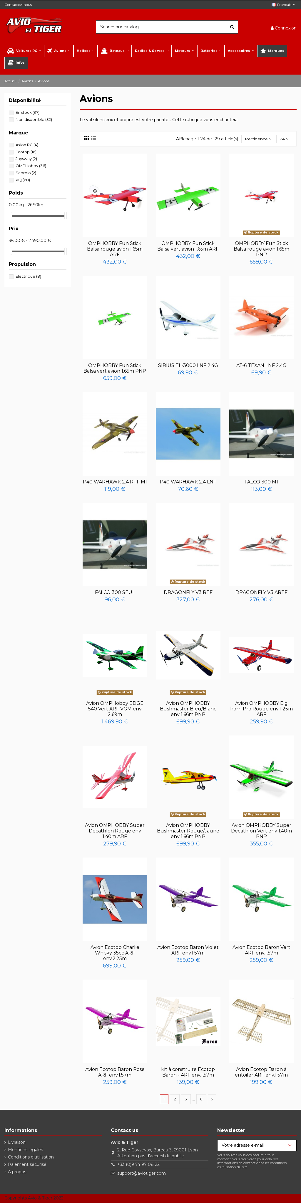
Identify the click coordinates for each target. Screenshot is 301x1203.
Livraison (17, 1142)
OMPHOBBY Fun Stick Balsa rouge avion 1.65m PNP (261, 249)
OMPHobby (31, 165)
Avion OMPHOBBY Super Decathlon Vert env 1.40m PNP (261, 830)
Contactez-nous (18, 4)
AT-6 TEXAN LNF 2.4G (261, 365)
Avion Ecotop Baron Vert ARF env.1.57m (261, 950)
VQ (23, 179)
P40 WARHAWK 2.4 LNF (188, 482)
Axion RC (27, 144)
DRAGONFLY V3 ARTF (261, 592)
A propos (17, 1172)
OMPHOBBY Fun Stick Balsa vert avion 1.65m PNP (114, 368)
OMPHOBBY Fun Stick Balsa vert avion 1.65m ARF (188, 246)
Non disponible (34, 119)
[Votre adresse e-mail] (251, 1145)
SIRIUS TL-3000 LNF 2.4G (188, 365)
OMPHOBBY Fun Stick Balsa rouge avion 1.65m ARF (115, 249)
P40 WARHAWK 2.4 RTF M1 (115, 482)
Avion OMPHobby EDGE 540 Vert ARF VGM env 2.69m (114, 708)
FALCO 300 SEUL (115, 592)
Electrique (28, 276)
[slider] (11, 215)
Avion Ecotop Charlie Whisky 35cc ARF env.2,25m (115, 952)
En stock (27, 112)
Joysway (26, 158)
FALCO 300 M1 (261, 482)
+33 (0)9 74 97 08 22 (138, 1164)
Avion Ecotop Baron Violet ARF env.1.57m (188, 950)
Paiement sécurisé (27, 1164)
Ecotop (26, 151)
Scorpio (26, 172)
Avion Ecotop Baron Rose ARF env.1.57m (115, 1072)
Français (284, 4)
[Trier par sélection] (258, 139)
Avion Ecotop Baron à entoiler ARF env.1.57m (261, 1072)
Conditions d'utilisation (31, 1157)
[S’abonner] (290, 1145)
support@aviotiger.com (141, 1173)
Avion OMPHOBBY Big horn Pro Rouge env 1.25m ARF (261, 708)
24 (284, 138)
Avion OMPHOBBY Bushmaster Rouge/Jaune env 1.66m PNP (188, 830)
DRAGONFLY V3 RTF (188, 592)
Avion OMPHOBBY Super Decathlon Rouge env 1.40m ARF (115, 830)
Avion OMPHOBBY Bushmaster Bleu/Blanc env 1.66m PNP (188, 708)
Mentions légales (25, 1149)
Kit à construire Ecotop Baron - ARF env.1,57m (188, 1072)
